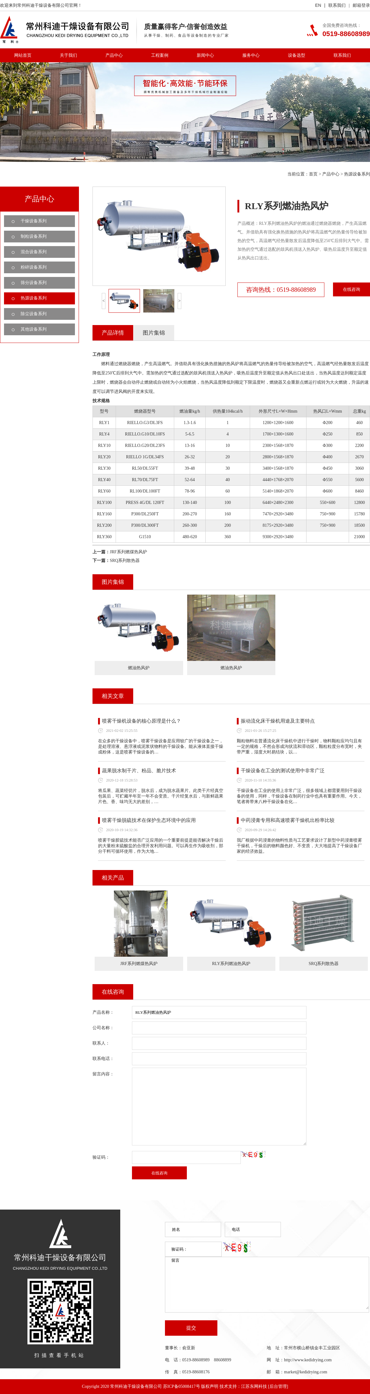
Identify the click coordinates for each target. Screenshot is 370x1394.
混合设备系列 (34, 252)
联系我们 (337, 5)
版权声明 (209, 1386)
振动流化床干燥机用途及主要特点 (278, 721)
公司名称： (103, 1027)
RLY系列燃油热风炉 (231, 963)
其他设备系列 (34, 329)
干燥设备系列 (34, 221)
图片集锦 (154, 333)
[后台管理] (278, 1386)
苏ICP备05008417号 (181, 1386)
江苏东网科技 (254, 1386)
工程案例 (159, 55)
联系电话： (103, 1058)
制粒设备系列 (34, 236)
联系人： (101, 1043)
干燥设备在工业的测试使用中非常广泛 (283, 770)
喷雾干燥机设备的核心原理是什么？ (141, 721)
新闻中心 (205, 55)
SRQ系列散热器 (125, 560)
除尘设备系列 (34, 313)
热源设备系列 (357, 174)
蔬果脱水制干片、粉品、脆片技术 (139, 770)
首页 (313, 174)
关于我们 (68, 55)
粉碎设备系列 (34, 267)
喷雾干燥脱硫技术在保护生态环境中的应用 (149, 820)
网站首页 (22, 55)
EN (318, 5)
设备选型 (296, 55)
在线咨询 (351, 289)
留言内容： (103, 1074)
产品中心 (114, 55)
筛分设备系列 (34, 282)
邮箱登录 (361, 5)
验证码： (101, 1157)
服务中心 (251, 55)
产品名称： (103, 1012)
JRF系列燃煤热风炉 (128, 552)
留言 (270, 1283)
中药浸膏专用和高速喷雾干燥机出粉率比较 (288, 820)
